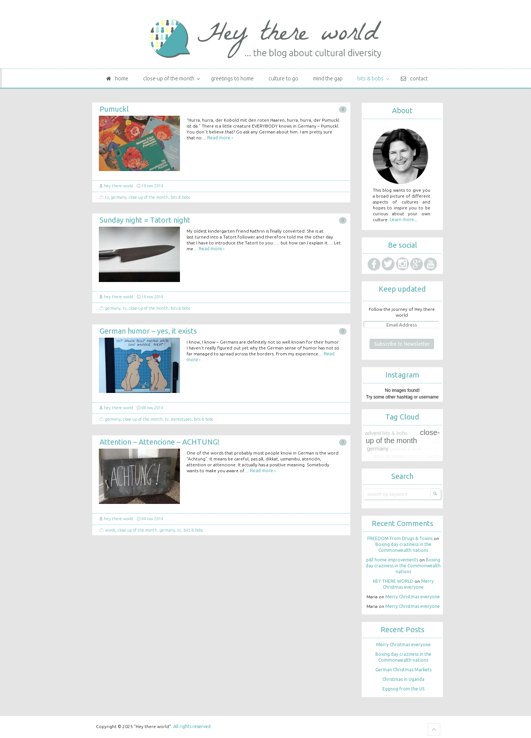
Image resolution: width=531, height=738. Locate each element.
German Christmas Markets (403, 669)
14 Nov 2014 (152, 297)
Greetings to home (406, 449)
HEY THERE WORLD (118, 186)
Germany (118, 197)
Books (414, 434)
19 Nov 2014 (152, 186)
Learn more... (403, 219)
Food (435, 442)
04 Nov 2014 (152, 518)
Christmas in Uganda (403, 679)
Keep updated (402, 289)
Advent (373, 433)
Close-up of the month (149, 197)
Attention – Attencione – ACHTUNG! (159, 442)
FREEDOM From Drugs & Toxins (400, 538)
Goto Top (434, 729)
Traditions (415, 456)
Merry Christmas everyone (412, 596)
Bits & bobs (180, 197)
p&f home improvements (392, 559)
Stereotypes (181, 419)
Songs (378, 456)
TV (107, 197)
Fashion (424, 442)
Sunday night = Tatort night (145, 220)
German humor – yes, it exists (148, 331)
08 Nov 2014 (152, 407)
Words (110, 530)
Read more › (220, 137)
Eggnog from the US (403, 688)
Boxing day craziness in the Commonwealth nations (403, 565)
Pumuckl (114, 109)
